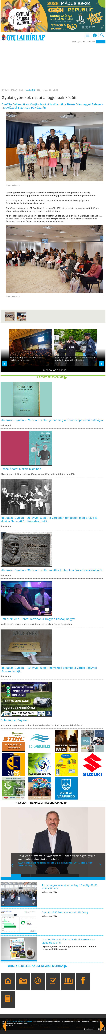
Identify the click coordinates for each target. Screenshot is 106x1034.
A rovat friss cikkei (49, 377)
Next (102, 871)
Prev (15, 871)
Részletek (88, 1029)
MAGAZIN (30, 90)
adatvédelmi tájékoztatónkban (19, 1021)
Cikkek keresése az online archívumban (35, 970)
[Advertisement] (53, 64)
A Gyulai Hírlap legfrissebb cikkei (39, 806)
